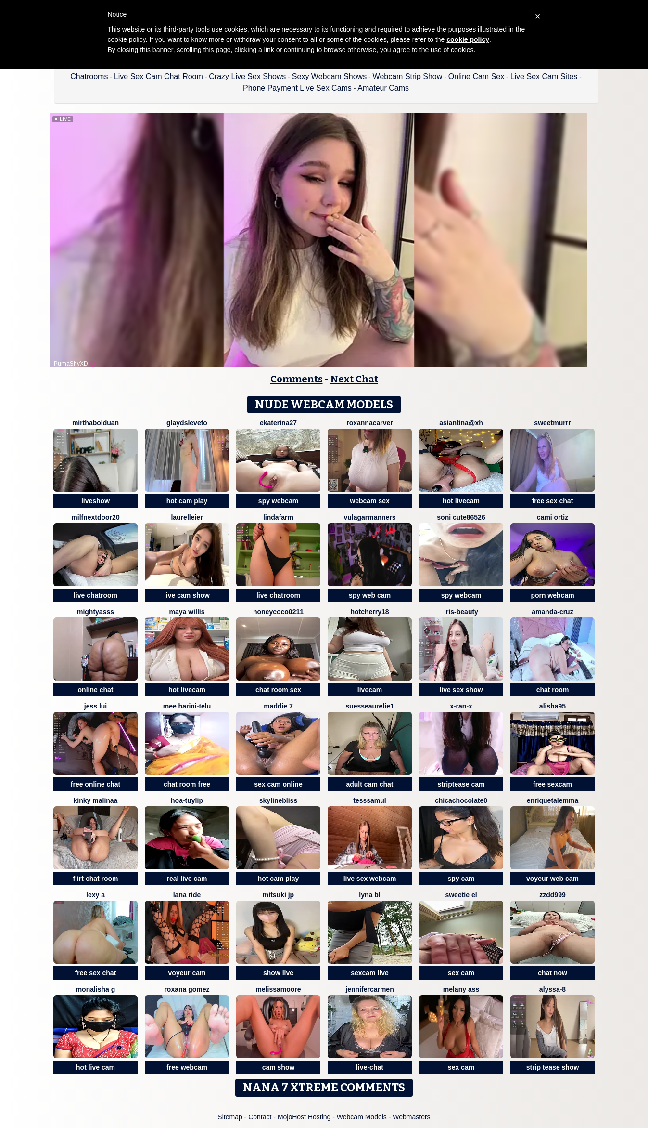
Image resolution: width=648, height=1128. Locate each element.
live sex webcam (369, 878)
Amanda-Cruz (552, 612)
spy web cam (370, 595)
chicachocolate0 (461, 800)
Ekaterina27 (278, 423)
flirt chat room (95, 878)
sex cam (461, 973)
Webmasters (411, 1117)
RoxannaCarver (369, 423)
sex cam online (278, 784)
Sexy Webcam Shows (329, 76)
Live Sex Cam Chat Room (158, 76)
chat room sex (278, 690)
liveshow (95, 501)
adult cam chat (369, 784)
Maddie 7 (278, 706)
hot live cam (95, 1067)
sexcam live (370, 973)
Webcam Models (362, 1117)
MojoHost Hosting (304, 1117)
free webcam (186, 1067)
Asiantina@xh (461, 423)
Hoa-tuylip (187, 800)
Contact (259, 1117)
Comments (296, 379)
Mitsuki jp (278, 895)
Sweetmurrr (552, 423)
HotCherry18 (369, 612)
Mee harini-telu (187, 706)
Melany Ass (461, 989)
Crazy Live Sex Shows (247, 76)
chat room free (187, 784)
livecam (369, 690)
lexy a (95, 895)
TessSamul (369, 800)
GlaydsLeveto (186, 423)
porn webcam (552, 595)
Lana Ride (187, 895)
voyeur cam (187, 973)
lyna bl (369, 895)
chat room (552, 690)
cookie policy (467, 39)
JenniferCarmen (369, 989)
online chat (96, 690)
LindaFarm (278, 517)
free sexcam (552, 784)
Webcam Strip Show (408, 76)
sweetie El (461, 895)
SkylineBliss (278, 800)
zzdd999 (552, 895)
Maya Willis (187, 612)
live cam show (187, 595)
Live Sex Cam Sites (544, 76)
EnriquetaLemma (552, 800)
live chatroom (95, 595)
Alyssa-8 (552, 989)
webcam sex (370, 501)
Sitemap (229, 1117)
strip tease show (552, 1067)
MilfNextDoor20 (95, 517)
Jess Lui (95, 706)
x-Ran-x (461, 706)
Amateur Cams (383, 88)
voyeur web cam (552, 878)
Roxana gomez (186, 989)
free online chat (95, 784)
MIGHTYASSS (95, 612)
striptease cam (460, 784)
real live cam (186, 878)
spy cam (460, 878)
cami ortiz (552, 517)
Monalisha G (95, 989)
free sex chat (552, 501)
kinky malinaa (96, 800)
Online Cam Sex (476, 76)
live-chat (369, 1067)
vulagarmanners (369, 517)
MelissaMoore (278, 989)
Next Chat (354, 379)
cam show (278, 1067)
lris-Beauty (461, 612)
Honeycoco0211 (278, 612)
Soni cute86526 (461, 517)
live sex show (461, 690)
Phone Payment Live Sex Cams (297, 88)
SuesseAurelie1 (369, 706)
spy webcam (278, 501)
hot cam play (187, 501)
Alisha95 (552, 706)
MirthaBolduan (95, 423)
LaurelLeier (187, 517)
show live (278, 973)
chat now (552, 973)
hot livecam (461, 501)
